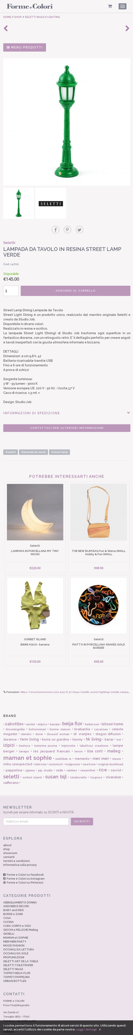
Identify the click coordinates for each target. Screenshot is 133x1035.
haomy (77, 723)
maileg (113, 734)
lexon (79, 735)
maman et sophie (27, 741)
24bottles (14, 707)
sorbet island (32, 761)
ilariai (108, 723)
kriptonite (68, 729)
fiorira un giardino (55, 723)
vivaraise (113, 761)
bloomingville (15, 713)
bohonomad (37, 713)
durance (10, 723)
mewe (116, 742)
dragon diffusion (108, 717)
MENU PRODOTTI (25, 47)
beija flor (72, 707)
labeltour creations (94, 729)
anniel (30, 708)
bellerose (92, 708)
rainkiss (71, 754)
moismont (56, 748)
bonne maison (60, 713)
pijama (30, 754)
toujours (96, 761)
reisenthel (87, 754)
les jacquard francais (51, 735)
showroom (10, 836)
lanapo (24, 735)
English (21, 1019)
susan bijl (55, 760)
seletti (11, 760)
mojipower (72, 748)
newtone (89, 748)
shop (6, 832)
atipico (42, 708)
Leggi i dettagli (86, 1029)
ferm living (29, 723)
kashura (24, 729)
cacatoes (101, 713)
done (39, 717)
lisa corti (95, 735)
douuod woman (58, 717)
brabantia (82, 713)
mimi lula (40, 748)
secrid (116, 754)
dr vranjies (82, 718)
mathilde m (63, 742)
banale (55, 708)
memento (82, 742)
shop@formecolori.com (18, 1008)
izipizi (9, 728)
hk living (93, 722)
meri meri (101, 742)
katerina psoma (45, 729)
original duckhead (110, 748)
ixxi (119, 723)
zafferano (11, 766)
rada (59, 754)
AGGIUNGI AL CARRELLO (72, 281)
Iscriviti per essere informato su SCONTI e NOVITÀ (66, 793)
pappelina (14, 754)
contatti (9, 840)
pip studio (45, 754)
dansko (26, 717)
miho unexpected (17, 748)
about (7, 828)
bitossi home (112, 708)
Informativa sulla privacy (20, 848)
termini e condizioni (16, 844)
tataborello (78, 761)
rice (103, 753)
